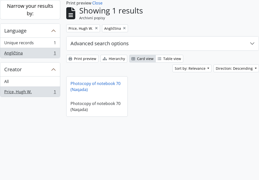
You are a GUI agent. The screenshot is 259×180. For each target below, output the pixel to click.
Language (15, 30)
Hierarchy (114, 58)
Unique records (30, 44)
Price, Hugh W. (30, 93)
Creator (13, 69)
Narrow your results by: (30, 9)
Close (97, 3)
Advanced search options (99, 43)
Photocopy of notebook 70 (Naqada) (95, 86)
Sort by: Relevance (190, 68)
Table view (169, 58)
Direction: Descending (235, 68)
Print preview (82, 58)
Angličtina (30, 54)
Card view (143, 58)
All (6, 81)
